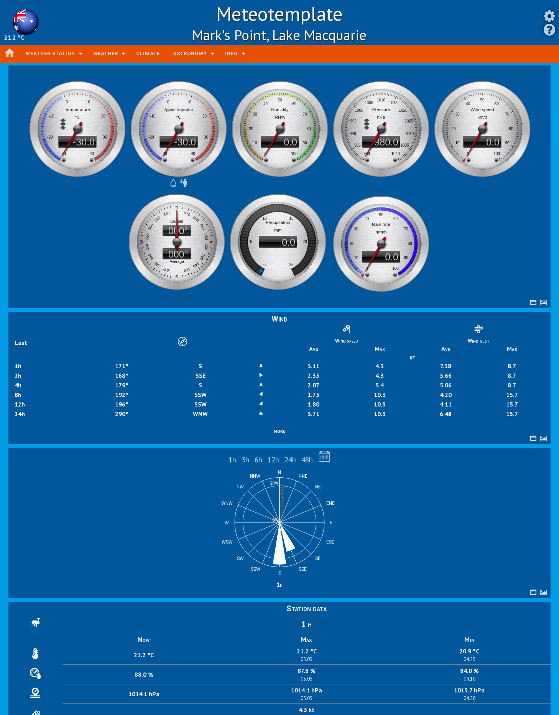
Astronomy (190, 53)
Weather (105, 53)
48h (307, 459)
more (279, 430)
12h (273, 459)
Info (231, 53)
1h (232, 459)
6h (258, 459)
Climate (148, 53)
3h (245, 459)
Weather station (50, 53)
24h (290, 459)
